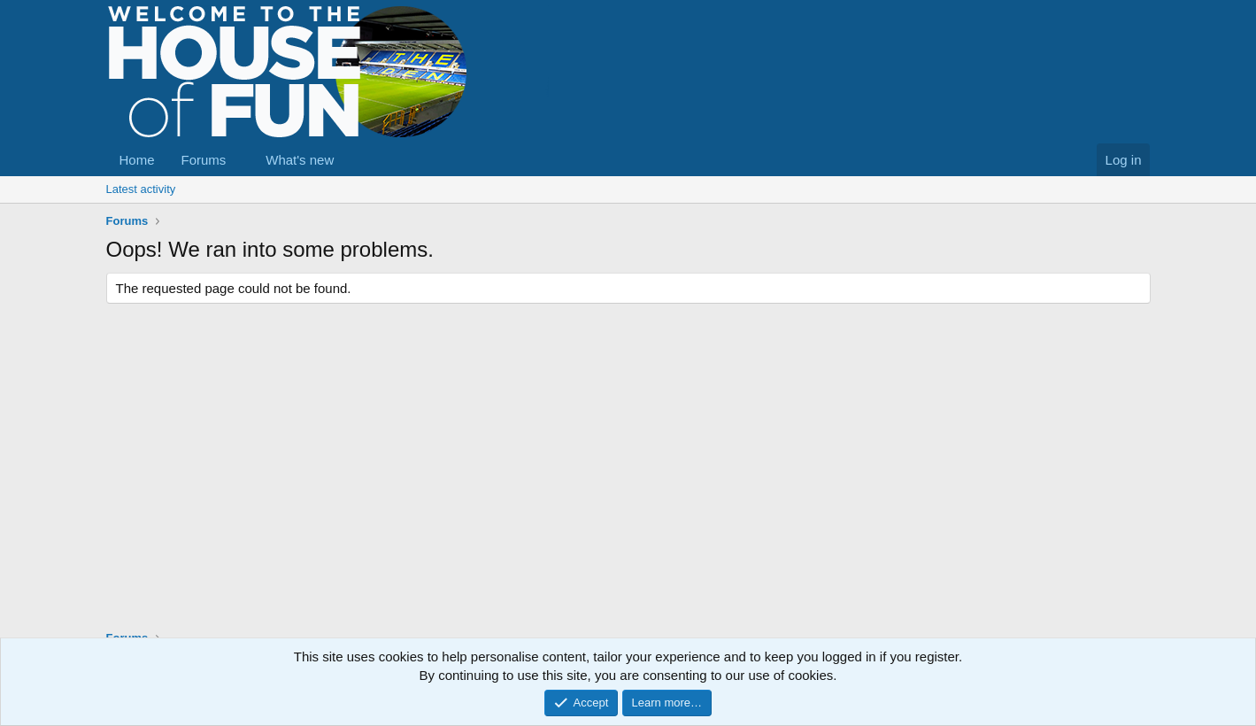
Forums (204, 159)
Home (137, 159)
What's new (300, 159)
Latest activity (141, 189)
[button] (239, 159)
